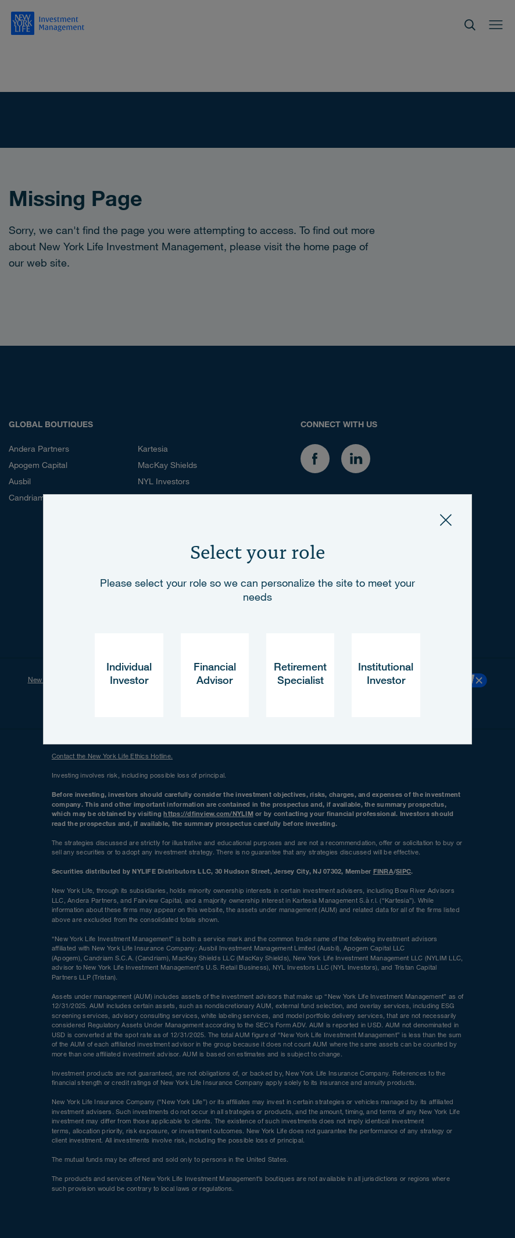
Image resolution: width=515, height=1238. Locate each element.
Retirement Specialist (300, 675)
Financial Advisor (215, 675)
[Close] (446, 520)
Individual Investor (129, 675)
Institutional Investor (385, 675)
